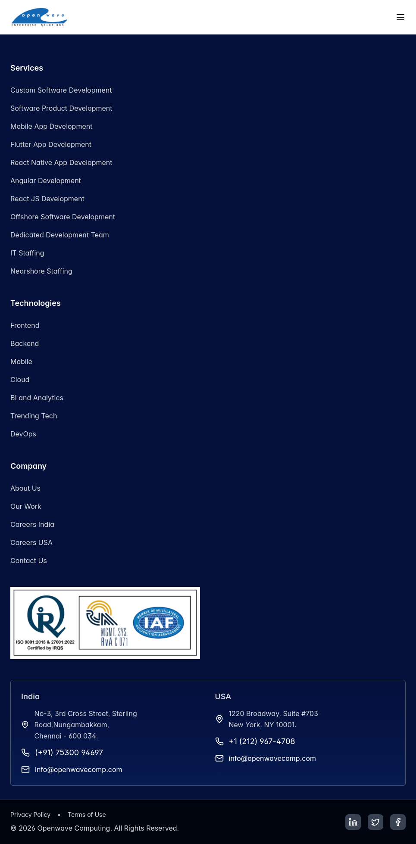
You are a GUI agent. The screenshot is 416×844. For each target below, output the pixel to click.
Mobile (21, 361)
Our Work (25, 506)
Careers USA (31, 542)
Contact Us (28, 560)
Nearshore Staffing (41, 271)
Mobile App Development (51, 126)
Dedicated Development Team (59, 234)
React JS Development (47, 198)
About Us (25, 488)
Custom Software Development (61, 90)
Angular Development (45, 180)
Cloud (19, 379)
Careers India (32, 524)
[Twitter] (375, 822)
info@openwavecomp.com (78, 769)
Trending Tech (33, 415)
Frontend (24, 325)
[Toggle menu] (400, 17)
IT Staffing (27, 253)
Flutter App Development (50, 144)
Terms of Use (87, 814)
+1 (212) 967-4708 (262, 741)
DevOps (23, 434)
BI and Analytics (36, 397)
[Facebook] (398, 822)
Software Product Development (61, 108)
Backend (24, 343)
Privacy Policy (30, 814)
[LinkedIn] (353, 822)
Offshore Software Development (62, 216)
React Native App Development (61, 162)
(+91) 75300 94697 (69, 752)
